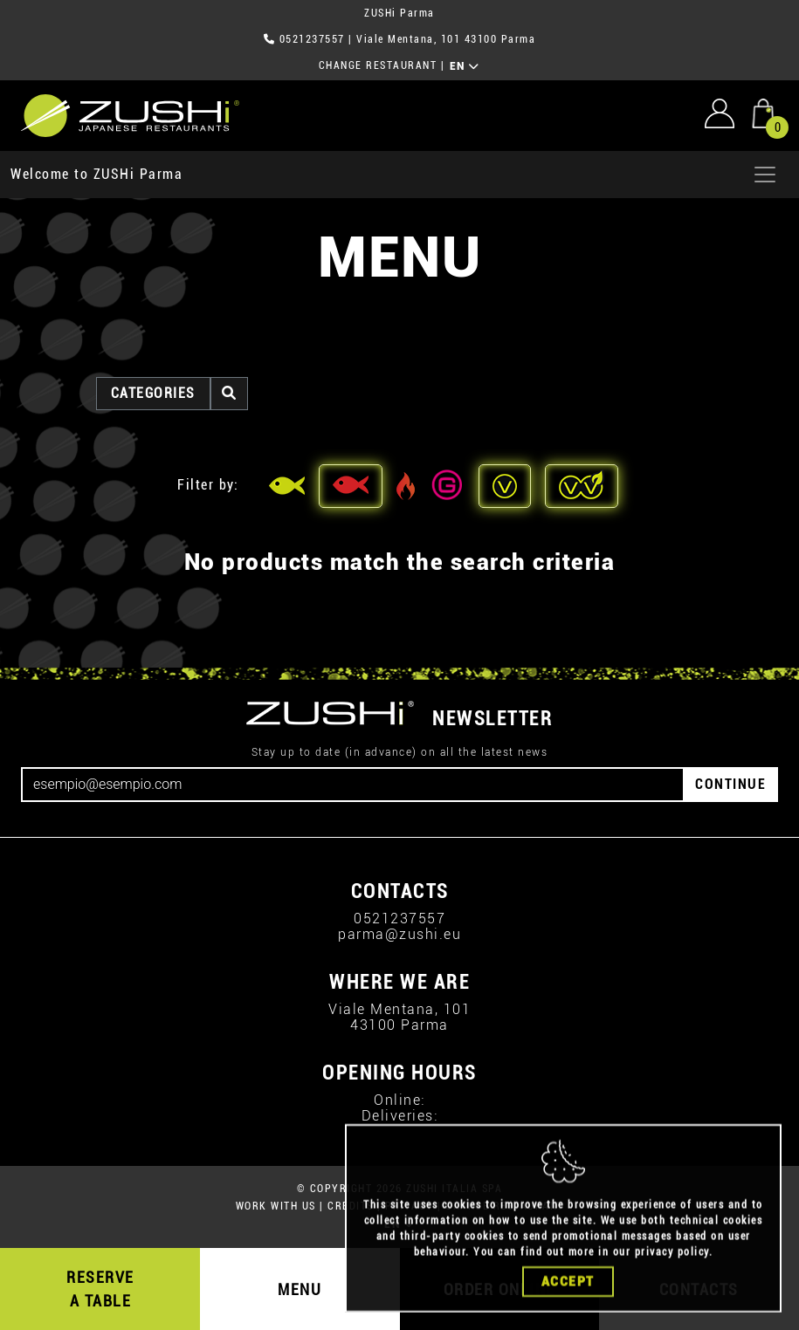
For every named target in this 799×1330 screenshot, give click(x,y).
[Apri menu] (765, 174)
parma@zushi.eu (399, 934)
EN (465, 66)
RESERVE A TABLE (100, 1289)
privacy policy (672, 1260)
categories (153, 393)
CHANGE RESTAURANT (378, 65)
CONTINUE (730, 784)
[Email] (353, 784)
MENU (299, 1289)
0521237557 (312, 39)
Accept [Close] (568, 1290)
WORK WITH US (276, 1206)
